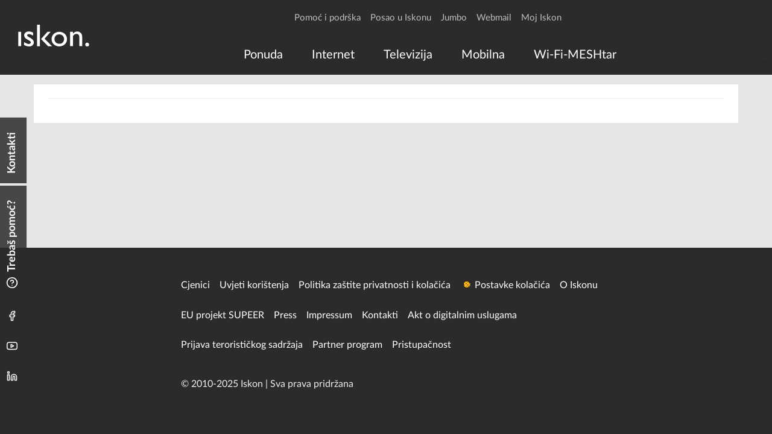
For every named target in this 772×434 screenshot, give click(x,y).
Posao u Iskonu (400, 17)
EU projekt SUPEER (222, 315)
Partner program (347, 345)
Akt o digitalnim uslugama (462, 315)
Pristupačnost (421, 345)
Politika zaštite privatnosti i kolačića (375, 285)
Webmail (493, 17)
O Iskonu (579, 285)
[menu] (427, 55)
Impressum (329, 315)
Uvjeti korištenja (254, 285)
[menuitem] (263, 55)
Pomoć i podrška (327, 17)
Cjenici (195, 285)
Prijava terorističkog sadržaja (242, 345)
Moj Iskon (541, 17)
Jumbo (454, 17)
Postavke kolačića (512, 285)
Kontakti (380, 315)
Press (285, 315)
